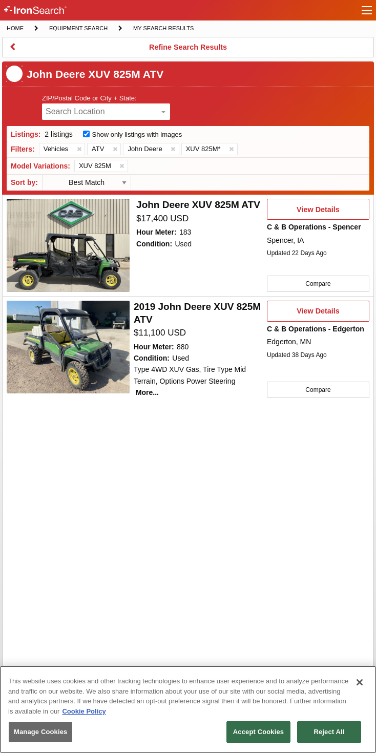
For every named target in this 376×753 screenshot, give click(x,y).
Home (15, 27)
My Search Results (163, 29)
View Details (318, 212)
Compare (317, 283)
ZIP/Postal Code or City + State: (89, 98)
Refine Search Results (188, 50)
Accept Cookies (258, 732)
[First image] (68, 245)
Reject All (329, 732)
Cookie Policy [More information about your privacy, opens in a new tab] (84, 711)
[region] (188, 709)
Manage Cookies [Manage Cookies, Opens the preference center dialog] (40, 732)
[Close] (359, 682)
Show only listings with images (137, 134)
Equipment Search (78, 29)
